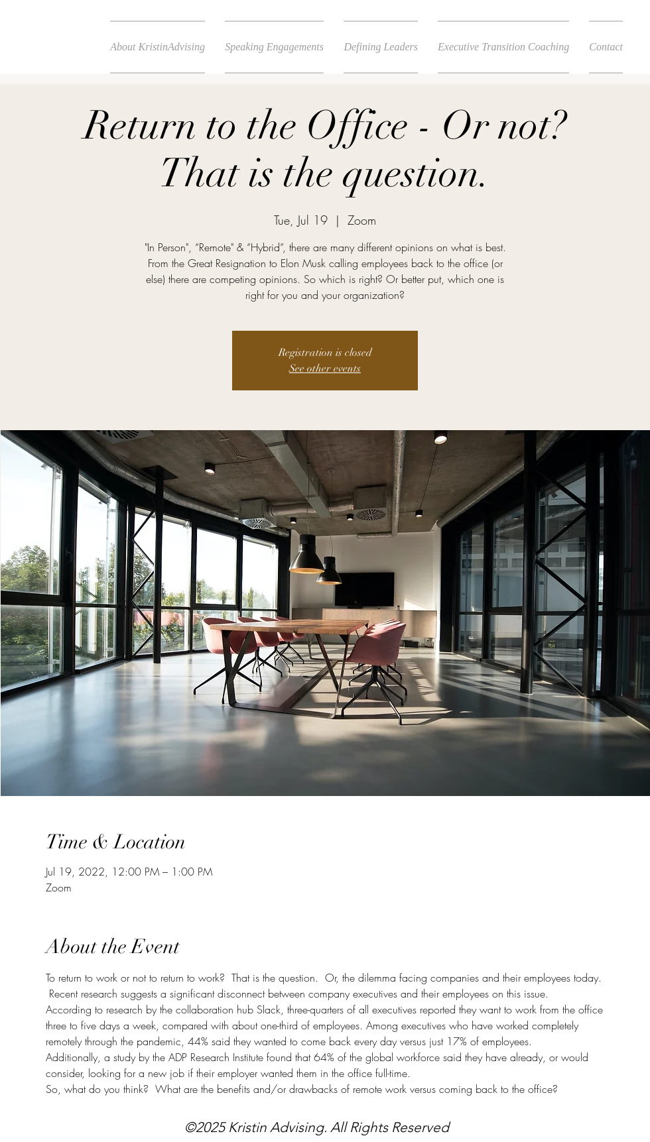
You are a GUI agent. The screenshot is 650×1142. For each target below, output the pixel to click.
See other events (325, 368)
